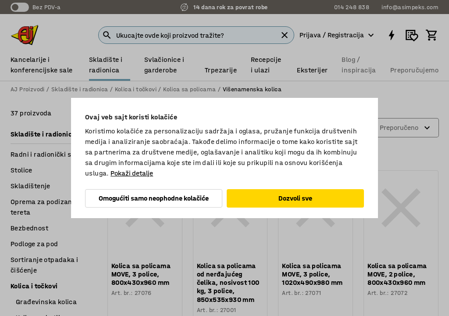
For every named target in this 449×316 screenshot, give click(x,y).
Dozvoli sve (295, 198)
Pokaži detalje (131, 173)
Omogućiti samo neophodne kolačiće (154, 198)
